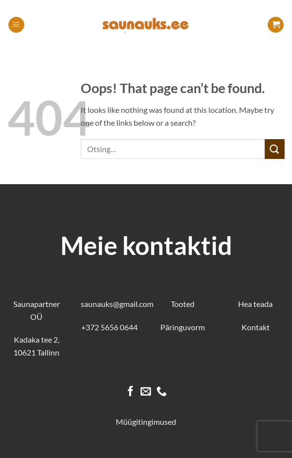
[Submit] (275, 148)
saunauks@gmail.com (117, 303)
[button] (16, 25)
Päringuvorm (182, 327)
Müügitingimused (146, 421)
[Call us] (161, 392)
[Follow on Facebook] (130, 392)
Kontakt (256, 327)
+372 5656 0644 (109, 327)
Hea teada (255, 303)
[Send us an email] (146, 392)
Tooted (183, 303)
